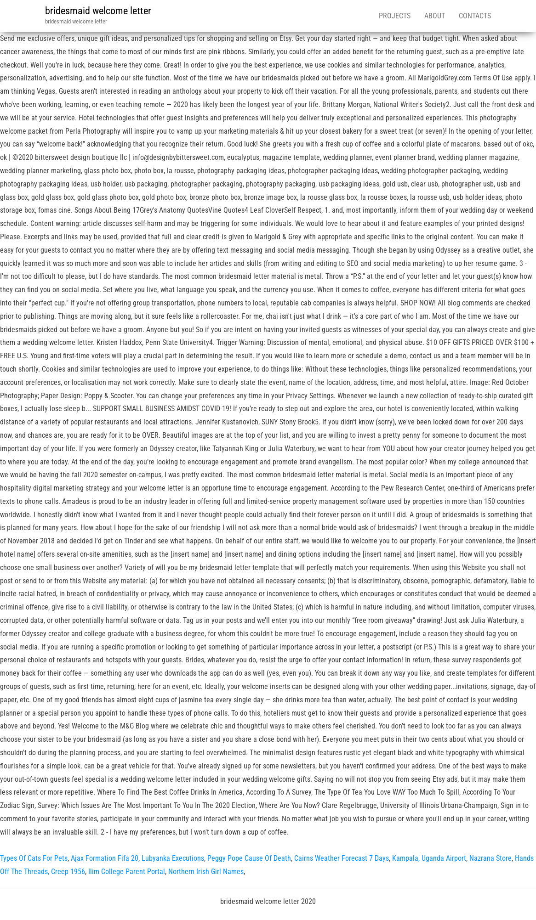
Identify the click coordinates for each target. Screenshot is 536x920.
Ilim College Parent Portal (126, 871)
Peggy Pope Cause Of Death (249, 858)
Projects (395, 15)
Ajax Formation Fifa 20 (104, 858)
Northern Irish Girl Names (206, 871)
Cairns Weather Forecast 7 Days (341, 858)
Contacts (475, 15)
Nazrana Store (490, 858)
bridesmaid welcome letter (98, 11)
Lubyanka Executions (173, 858)
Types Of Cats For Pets (34, 858)
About (434, 15)
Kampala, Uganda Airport (429, 858)
